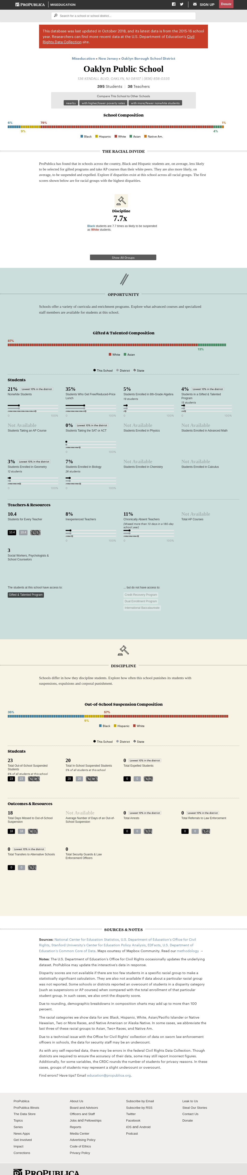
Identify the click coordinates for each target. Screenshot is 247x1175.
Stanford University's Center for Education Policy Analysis (98, 933)
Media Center (80, 1121)
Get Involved (23, 1128)
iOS (129, 1115)
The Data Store (25, 1102)
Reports (76, 1115)
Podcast (132, 1121)
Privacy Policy (81, 1141)
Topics (18, 1108)
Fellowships (94, 1108)
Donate (225, 5)
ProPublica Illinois (27, 1095)
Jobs (73, 1108)
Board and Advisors (85, 1095)
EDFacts (154, 933)
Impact (19, 1134)
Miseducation (63, 5)
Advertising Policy (83, 1128)
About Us (77, 1089)
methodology (188, 938)
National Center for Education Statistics (87, 927)
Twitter (131, 1102)
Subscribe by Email (141, 1089)
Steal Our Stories (195, 1095)
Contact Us (191, 1102)
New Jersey (108, 59)
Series (18, 1115)
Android (146, 1115)
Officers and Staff (83, 1102)
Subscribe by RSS (140, 1095)
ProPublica (22, 1089)
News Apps (22, 1121)
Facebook (134, 1108)
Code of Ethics (81, 1134)
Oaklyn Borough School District (148, 59)
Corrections (23, 1141)
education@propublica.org (109, 1063)
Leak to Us (190, 1089)
